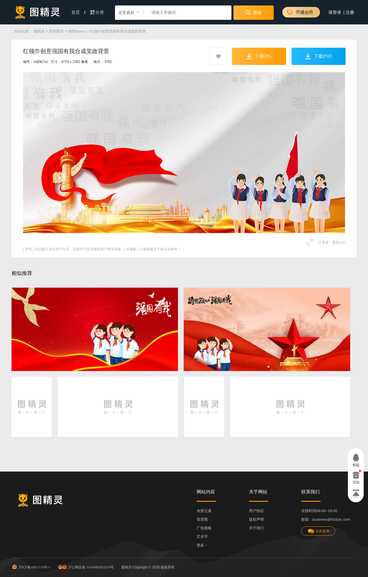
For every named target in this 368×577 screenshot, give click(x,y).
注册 (350, 12)
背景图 (202, 519)
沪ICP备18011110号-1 (31, 567)
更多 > (202, 545)
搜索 (254, 12)
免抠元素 (204, 511)
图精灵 (39, 31)
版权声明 (256, 519)
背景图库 (56, 31)
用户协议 (256, 511)
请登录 (334, 12)
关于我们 (256, 528)
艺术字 (202, 536)
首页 (78, 12)
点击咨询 (318, 531)
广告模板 (204, 528)
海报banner (77, 31)
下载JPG (259, 56)
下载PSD (318, 56)
